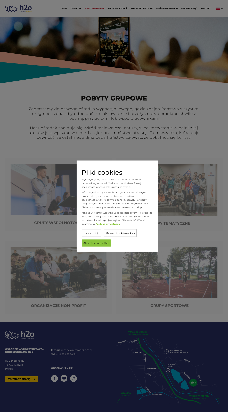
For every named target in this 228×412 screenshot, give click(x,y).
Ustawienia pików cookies (120, 233)
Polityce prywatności (107, 223)
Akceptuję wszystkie (96, 242)
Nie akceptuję (91, 233)
